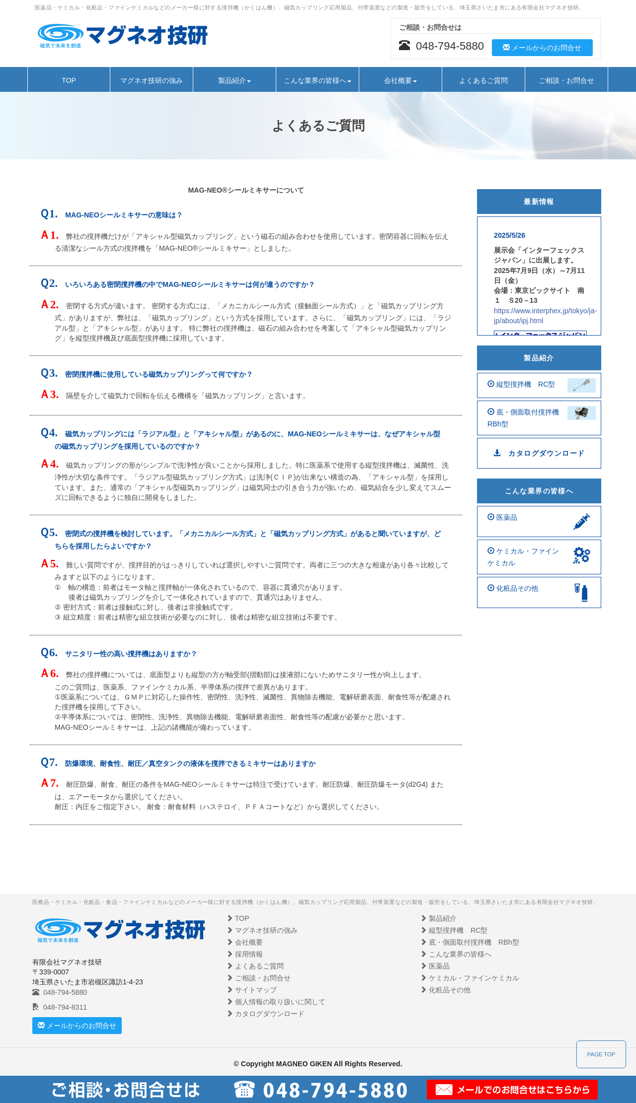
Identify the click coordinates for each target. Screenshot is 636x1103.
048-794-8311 (59, 1007)
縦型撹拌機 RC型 (453, 930)
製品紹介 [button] (234, 80)
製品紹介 (539, 358)
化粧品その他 (445, 990)
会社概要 (244, 942)
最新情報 (539, 202)
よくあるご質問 (483, 80)
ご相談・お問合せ (566, 80)
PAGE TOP (601, 1054)
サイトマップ (251, 990)
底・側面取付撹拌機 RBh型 (469, 942)
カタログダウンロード (539, 453)
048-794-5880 (59, 992)
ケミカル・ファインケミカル (469, 978)
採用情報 (244, 954)
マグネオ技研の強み (151, 80)
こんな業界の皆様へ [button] (317, 80)
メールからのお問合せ (542, 48)
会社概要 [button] (400, 80)
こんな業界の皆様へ (539, 491)
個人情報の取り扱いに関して (275, 1002)
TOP (69, 80)
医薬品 (435, 966)
